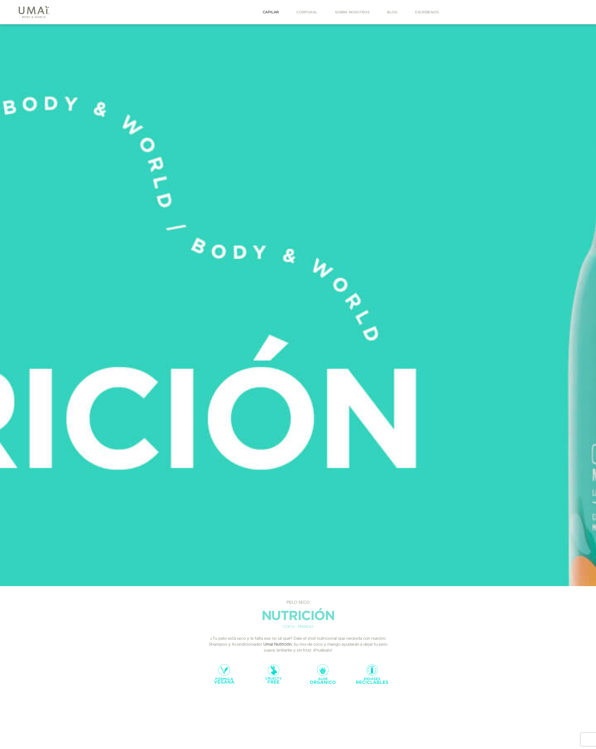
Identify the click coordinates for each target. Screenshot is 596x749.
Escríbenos (427, 12)
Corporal (306, 12)
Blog (392, 12)
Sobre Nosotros (352, 12)
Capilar (271, 12)
